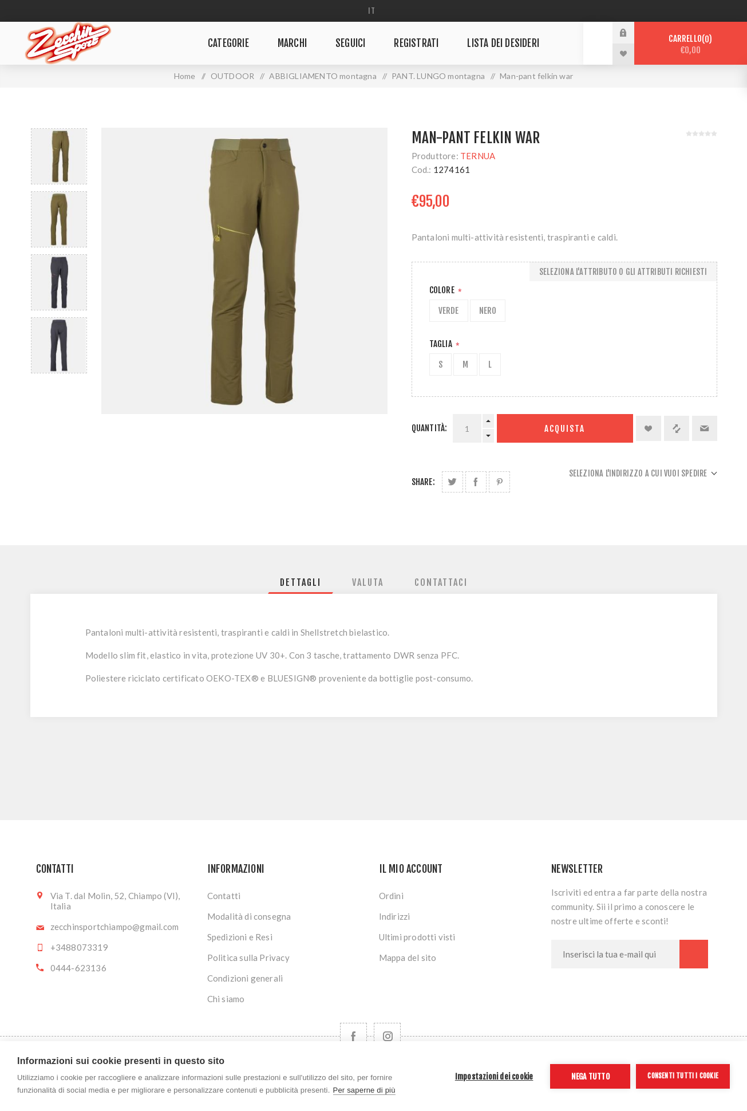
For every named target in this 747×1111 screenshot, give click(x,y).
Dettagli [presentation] (300, 582)
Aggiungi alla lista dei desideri (648, 428)
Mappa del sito (408, 957)
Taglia (441, 343)
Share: (423, 481)
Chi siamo (226, 999)
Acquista (564, 428)
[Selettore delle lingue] (373, 11)
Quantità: (430, 428)
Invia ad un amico (704, 428)
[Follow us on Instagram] (387, 1036)
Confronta (676, 428)
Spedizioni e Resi (239, 937)
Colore (442, 290)
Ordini (391, 896)
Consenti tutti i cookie (682, 1075)
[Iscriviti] (615, 954)
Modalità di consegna (249, 916)
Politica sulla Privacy (248, 957)
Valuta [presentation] (368, 582)
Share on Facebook (476, 482)
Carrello (690, 44)
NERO (488, 310)
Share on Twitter (452, 482)
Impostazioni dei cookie (494, 1076)
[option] (59, 156)
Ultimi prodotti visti (417, 937)
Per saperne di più (364, 1090)
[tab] (300, 582)
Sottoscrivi (693, 954)
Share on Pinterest (499, 482)
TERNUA (477, 156)
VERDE (448, 310)
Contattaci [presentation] (441, 582)
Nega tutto (590, 1076)
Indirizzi (394, 916)
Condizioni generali (245, 978)
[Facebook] (353, 1036)
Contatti (224, 896)
